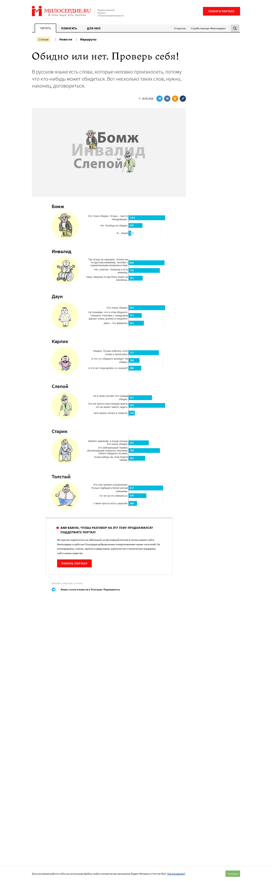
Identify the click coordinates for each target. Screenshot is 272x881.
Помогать (69, 28)
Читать (45, 28)
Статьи (44, 39)
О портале (180, 28)
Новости (65, 39)
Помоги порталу (222, 11)
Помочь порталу (74, 563)
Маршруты (88, 39)
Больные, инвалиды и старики (67, 583)
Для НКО (94, 28)
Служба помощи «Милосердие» (208, 28)
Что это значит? (176, 873)
